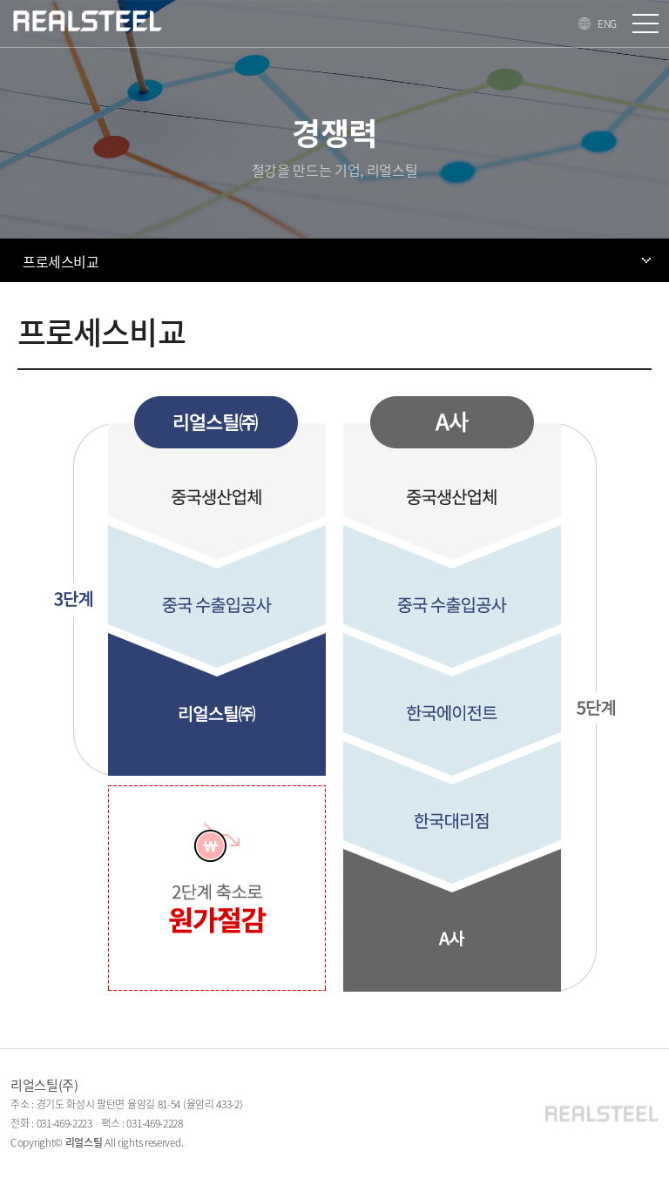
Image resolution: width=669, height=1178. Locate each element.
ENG (607, 23)
